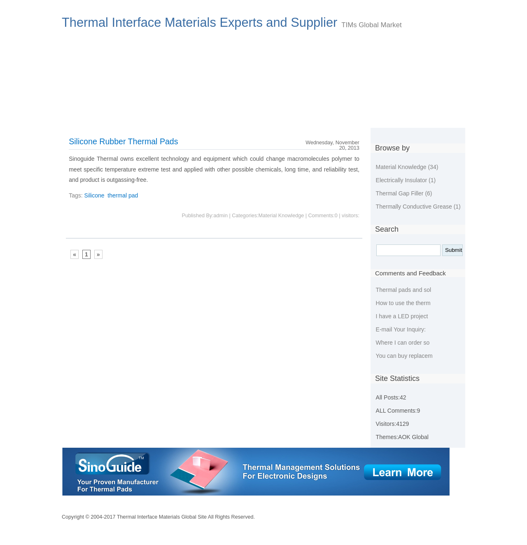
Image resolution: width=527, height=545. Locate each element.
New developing (215, 116)
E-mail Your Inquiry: (401, 329)
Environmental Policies (286, 116)
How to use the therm (403, 303)
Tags (390, 116)
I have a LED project (402, 316)
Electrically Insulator (406, 180)
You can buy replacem (404, 355)
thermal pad (122, 195)
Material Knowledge (407, 167)
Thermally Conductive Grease (418, 206)
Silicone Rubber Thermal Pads (123, 141)
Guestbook (349, 116)
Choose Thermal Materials (140, 116)
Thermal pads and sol (403, 290)
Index (79, 116)
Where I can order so (403, 342)
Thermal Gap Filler (404, 193)
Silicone (94, 195)
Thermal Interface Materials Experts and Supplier (199, 22)
